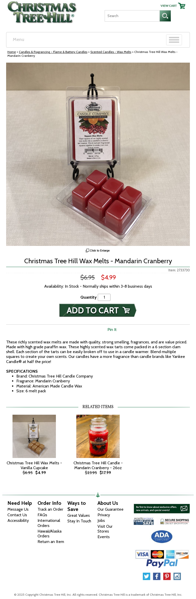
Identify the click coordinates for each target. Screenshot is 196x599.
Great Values (78, 515)
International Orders (49, 523)
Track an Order (50, 509)
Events (103, 536)
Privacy (103, 514)
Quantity (88, 297)
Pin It (112, 329)
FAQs (42, 514)
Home (11, 52)
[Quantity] (104, 297)
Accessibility (18, 520)
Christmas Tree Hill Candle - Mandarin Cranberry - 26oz (98, 465)
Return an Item (51, 541)
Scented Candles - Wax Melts (110, 52)
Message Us (18, 509)
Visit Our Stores (105, 529)
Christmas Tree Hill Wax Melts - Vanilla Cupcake (34, 465)
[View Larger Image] (98, 154)
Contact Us (17, 514)
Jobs (101, 520)
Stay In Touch (79, 521)
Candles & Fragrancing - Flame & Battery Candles (53, 52)
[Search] (132, 16)
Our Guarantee (110, 509)
